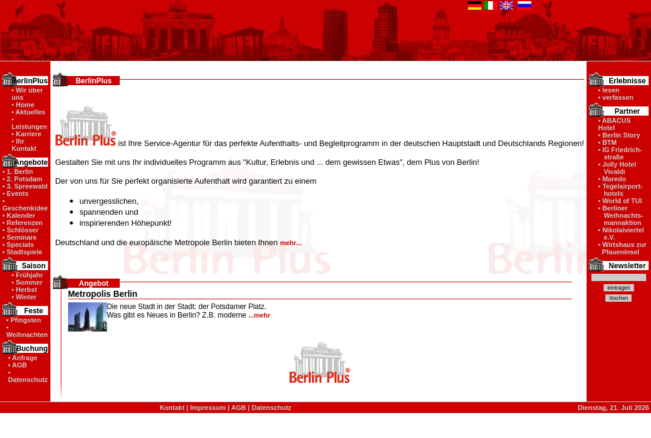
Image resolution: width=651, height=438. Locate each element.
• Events (15, 193)
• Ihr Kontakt (24, 144)
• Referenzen (22, 222)
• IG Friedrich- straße (620, 153)
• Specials (18, 244)
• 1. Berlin (17, 171)
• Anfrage (22, 357)
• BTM (607, 142)
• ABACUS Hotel (614, 124)
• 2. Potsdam (22, 178)
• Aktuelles (28, 112)
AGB (238, 407)
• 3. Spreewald (24, 186)
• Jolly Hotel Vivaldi (617, 168)
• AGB (17, 365)
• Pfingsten (23, 320)
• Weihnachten (26, 331)
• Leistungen (29, 123)
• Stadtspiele (22, 251)
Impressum (208, 407)
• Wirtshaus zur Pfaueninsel (622, 248)
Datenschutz (271, 407)
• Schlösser (20, 230)
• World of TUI (620, 200)
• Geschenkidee (25, 204)
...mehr (259, 315)
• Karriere (26, 133)
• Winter (24, 297)
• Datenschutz (27, 376)
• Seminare (19, 237)
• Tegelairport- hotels (620, 189)
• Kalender (18, 215)
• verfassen (615, 97)
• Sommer (27, 282)
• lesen (608, 90)
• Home (23, 104)
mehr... (290, 242)
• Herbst (24, 289)
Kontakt (172, 407)
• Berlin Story (619, 135)
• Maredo (612, 178)
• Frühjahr (27, 275)
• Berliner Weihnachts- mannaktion (620, 215)
